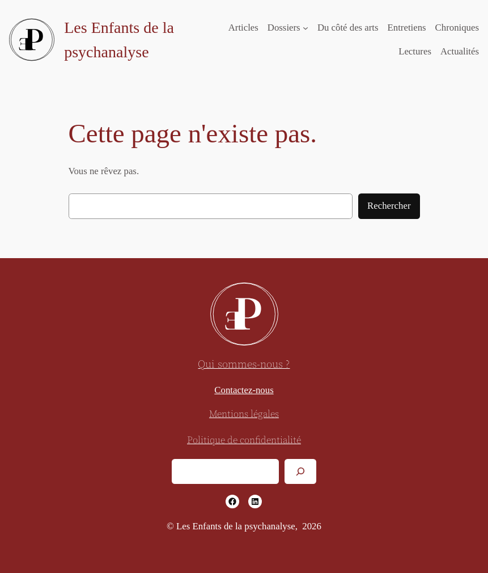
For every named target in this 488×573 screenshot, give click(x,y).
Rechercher (388, 205)
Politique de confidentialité (244, 440)
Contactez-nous (243, 390)
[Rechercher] (300, 471)
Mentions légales (244, 414)
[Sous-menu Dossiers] (305, 28)
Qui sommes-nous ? (244, 364)
